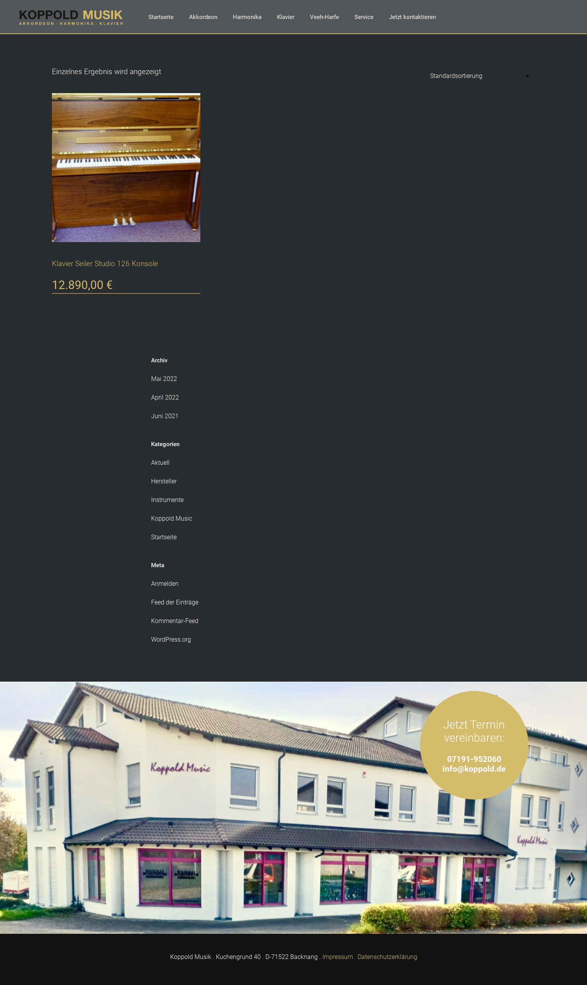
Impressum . (339, 957)
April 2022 (165, 397)
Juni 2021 (165, 416)
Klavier (285, 17)
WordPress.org (171, 639)
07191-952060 (474, 759)
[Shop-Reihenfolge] (479, 76)
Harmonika (247, 17)
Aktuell (160, 462)
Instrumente (167, 500)
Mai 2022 (164, 379)
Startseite (161, 17)
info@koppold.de (474, 769)
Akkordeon (203, 17)
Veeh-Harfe (324, 17)
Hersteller (164, 481)
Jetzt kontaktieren (412, 17)
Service (364, 17)
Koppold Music (171, 518)
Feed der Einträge (174, 602)
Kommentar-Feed (174, 621)
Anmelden (165, 583)
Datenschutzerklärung (387, 957)
